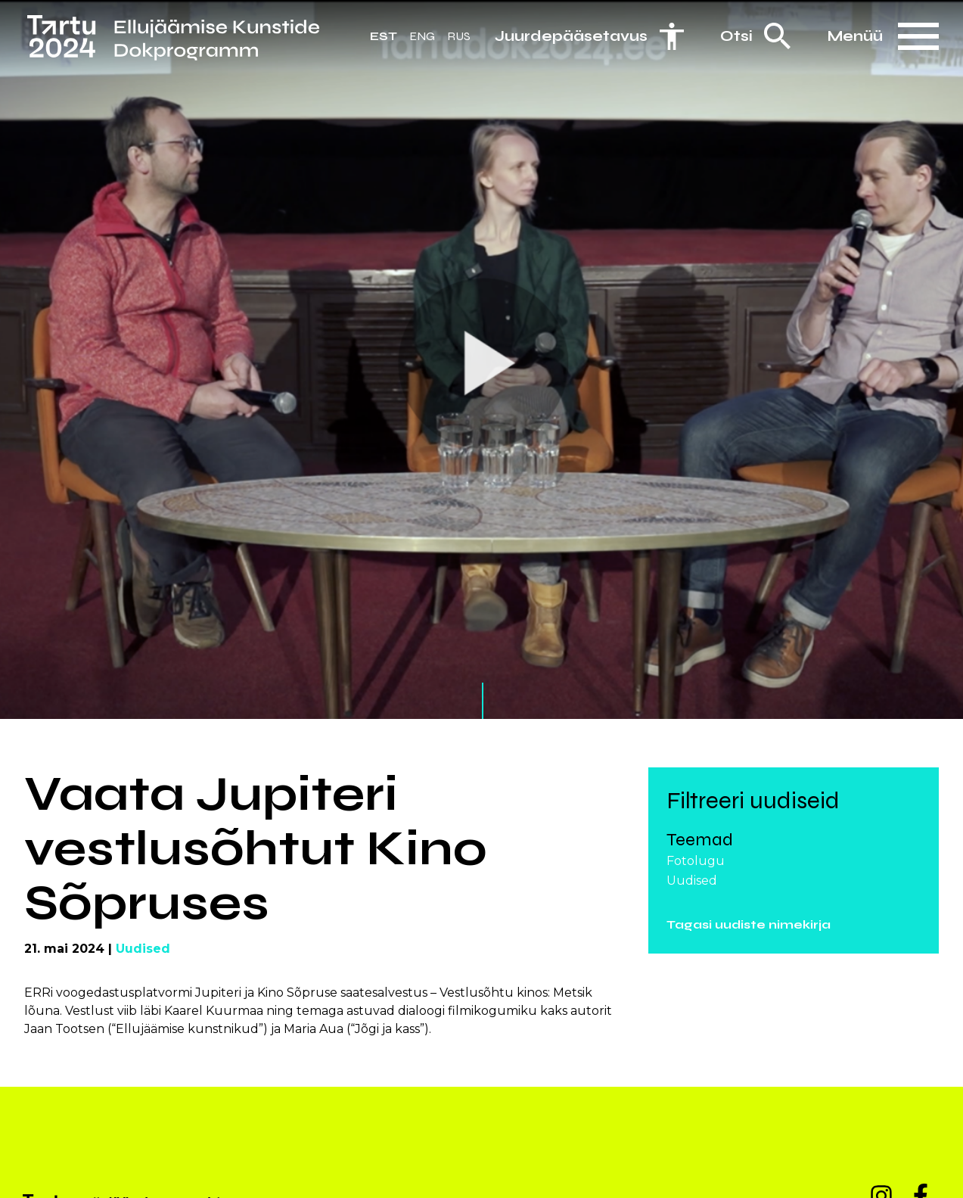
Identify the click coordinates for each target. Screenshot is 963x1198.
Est (383, 36)
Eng (422, 36)
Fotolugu (695, 861)
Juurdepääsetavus (571, 36)
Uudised (143, 948)
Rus (459, 36)
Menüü (855, 36)
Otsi (736, 36)
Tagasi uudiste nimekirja (748, 924)
